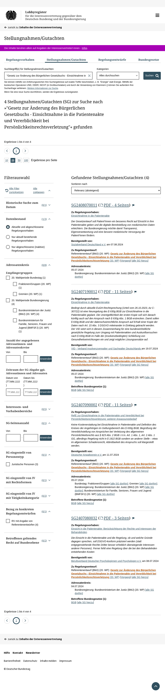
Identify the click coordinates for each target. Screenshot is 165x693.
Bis (25, 352)
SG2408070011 (84, 204)
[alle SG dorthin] (119, 483)
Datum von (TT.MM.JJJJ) (13, 382)
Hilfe (7, 652)
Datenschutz (30, 660)
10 (7, 160)
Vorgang (125, 260)
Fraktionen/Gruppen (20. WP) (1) (35, 286)
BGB (74, 390)
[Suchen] (152, 76)
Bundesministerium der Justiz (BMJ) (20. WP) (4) (35, 312)
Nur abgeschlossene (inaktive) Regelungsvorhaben (28, 249)
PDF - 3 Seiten (114, 517)
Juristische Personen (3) (25, 464)
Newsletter (33, 652)
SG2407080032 (84, 517)
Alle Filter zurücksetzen (14, 190)
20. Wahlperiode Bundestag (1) (28, 277)
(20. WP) (113, 257)
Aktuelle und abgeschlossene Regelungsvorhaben (28, 229)
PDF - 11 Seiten (115, 291)
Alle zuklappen (42, 190)
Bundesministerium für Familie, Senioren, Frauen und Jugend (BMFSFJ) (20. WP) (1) (35, 326)
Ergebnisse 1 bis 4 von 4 (17, 141)
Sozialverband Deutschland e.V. (88, 244)
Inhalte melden (48, 660)
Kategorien (103, 69)
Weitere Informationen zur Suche (42, 88)
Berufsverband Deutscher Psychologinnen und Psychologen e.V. (106, 561)
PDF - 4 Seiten (114, 204)
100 (26, 160)
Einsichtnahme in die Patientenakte (90, 215)
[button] (157, 15)
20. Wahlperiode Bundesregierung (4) (30, 302)
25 (13, 160)
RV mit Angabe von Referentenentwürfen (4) (25, 523)
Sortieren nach (79, 184)
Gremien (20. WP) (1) (30, 294)
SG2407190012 (84, 291)
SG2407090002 (84, 404)
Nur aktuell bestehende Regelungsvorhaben (24, 239)
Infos (84, 48)
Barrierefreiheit (12, 660)
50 (20, 160)
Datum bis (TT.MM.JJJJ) (30, 382)
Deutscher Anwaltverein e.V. (87, 454)
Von (8, 352)
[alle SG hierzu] (140, 260)
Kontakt (18, 652)
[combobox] (118, 76)
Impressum (65, 660)
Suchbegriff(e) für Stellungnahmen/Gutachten (29, 69)
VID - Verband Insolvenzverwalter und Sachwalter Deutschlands (106, 348)
